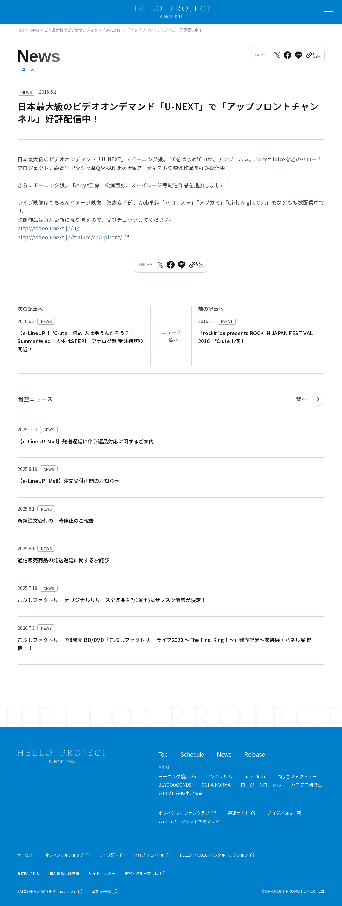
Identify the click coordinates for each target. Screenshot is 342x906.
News (224, 754)
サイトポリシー (102, 873)
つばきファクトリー (297, 776)
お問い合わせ (28, 873)
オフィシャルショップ (67, 855)
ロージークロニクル (261, 784)
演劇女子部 (105, 891)
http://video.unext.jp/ (45, 228)
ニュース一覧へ (171, 335)
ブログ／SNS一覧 (284, 813)
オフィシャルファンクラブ (187, 813)
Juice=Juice (254, 776)
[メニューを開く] (329, 11)
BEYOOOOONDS (174, 784)
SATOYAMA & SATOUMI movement (50, 891)
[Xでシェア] (277, 55)
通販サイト (242, 813)
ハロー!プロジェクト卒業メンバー (190, 822)
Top (162, 754)
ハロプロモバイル (152, 855)
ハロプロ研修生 (306, 784)
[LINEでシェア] (298, 55)
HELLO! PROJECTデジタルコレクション (217, 855)
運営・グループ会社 (144, 873)
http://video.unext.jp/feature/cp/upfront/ (70, 237)
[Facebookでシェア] (287, 55)
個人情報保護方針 (64, 873)
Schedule (192, 754)
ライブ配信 (112, 855)
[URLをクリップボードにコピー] (313, 55)
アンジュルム (219, 776)
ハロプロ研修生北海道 (180, 793)
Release (254, 754)
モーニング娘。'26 (177, 776)
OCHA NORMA (216, 784)
